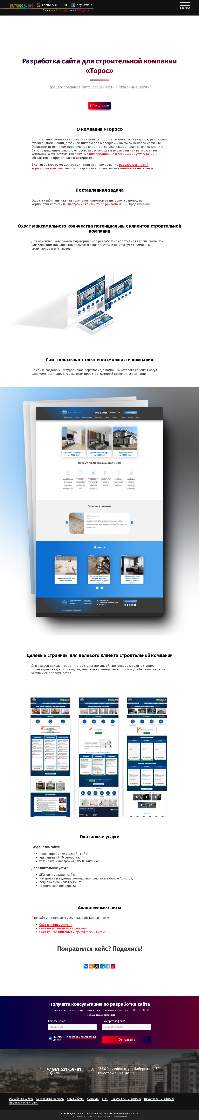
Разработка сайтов (21, 1098)
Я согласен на (75, 1038)
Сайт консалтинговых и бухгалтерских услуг (72, 932)
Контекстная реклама (50, 1098)
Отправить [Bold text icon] (127, 1039)
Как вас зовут (56, 1021)
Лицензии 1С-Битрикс (23, 1102)
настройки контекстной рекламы (93, 204)
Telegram (83, 10)
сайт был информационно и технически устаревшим (114, 154)
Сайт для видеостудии (55, 924)
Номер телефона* (113, 1021)
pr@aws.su (85, 5)
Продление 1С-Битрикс (159, 1098)
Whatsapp (62, 10)
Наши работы (75, 1098)
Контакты (93, 1098)
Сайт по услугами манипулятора (63, 928)
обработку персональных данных (75, 1038)
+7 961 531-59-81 (54, 5)
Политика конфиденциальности (120, 1113)
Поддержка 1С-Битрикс (126, 1098)
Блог (105, 1098)
